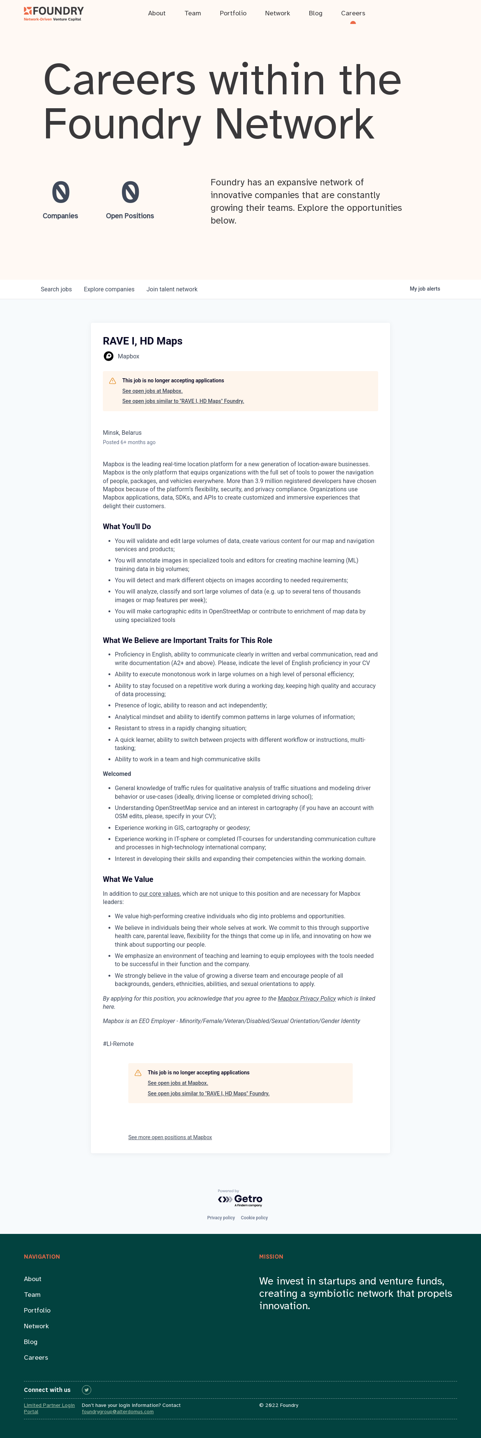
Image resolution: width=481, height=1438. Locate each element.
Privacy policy (221, 1217)
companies (109, 289)
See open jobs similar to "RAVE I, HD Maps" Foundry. (183, 401)
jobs (56, 289)
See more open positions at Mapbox (170, 1137)
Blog (30, 1342)
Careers (36, 1358)
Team (32, 1295)
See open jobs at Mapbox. (152, 391)
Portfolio (37, 1310)
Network (36, 1326)
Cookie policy (254, 1217)
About (33, 1279)
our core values (159, 893)
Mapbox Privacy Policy (307, 998)
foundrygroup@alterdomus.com (118, 1412)
